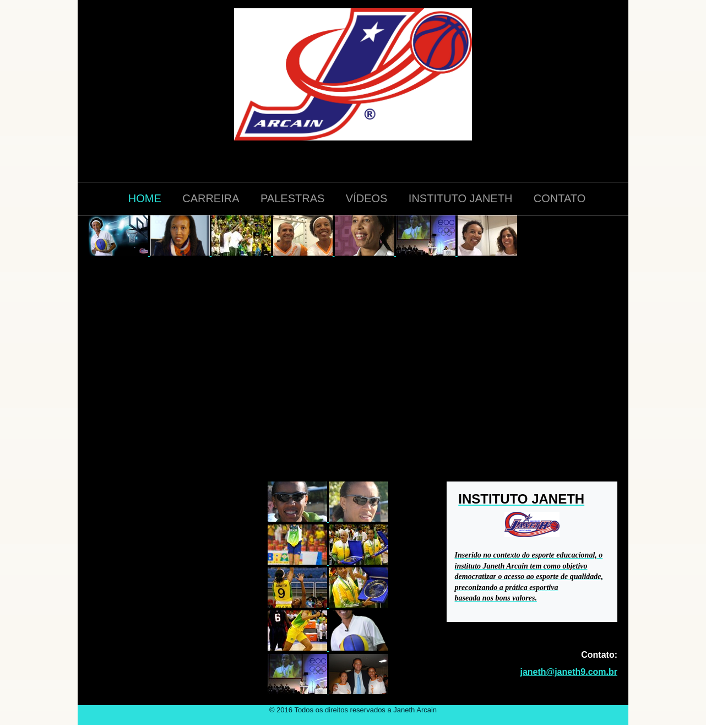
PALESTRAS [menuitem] (292, 198)
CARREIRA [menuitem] (210, 198)
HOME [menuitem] (144, 198)
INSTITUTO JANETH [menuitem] (461, 198)
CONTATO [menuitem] (559, 198)
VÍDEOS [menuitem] (367, 198)
